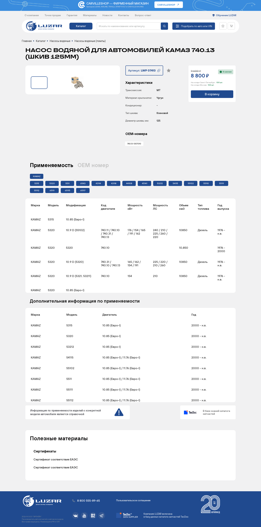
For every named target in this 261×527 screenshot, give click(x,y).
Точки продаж (53, 15)
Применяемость (51, 165)
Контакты (123, 15)
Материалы (90, 15)
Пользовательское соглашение (133, 500)
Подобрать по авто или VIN (196, 26)
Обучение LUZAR (226, 15)
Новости (107, 15)
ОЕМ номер (93, 165)
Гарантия (72, 15)
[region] (130, 245)
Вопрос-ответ (143, 15)
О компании (32, 15)
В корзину (212, 94)
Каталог (81, 26)
